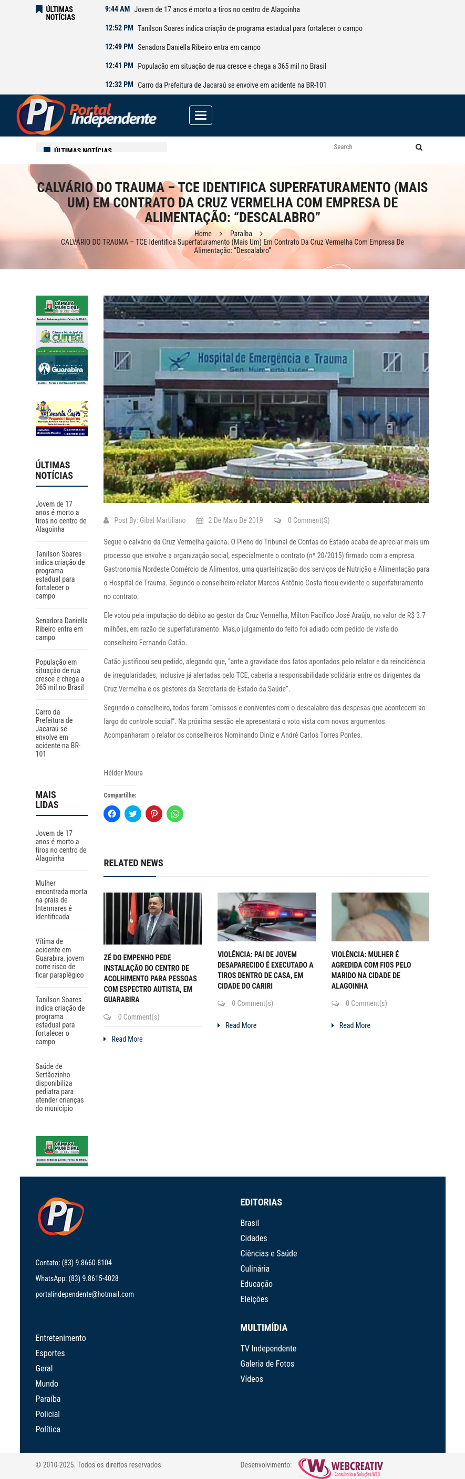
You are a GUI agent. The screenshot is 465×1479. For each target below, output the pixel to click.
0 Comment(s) (302, 520)
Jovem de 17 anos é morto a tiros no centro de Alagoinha (216, 9)
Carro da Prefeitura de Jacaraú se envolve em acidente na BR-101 (232, 85)
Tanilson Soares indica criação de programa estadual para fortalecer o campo (250, 28)
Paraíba (241, 233)
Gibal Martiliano (163, 520)
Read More (123, 1039)
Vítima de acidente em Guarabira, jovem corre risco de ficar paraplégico (60, 958)
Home (203, 233)
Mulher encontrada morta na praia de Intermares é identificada (61, 900)
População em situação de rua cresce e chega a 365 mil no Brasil (232, 66)
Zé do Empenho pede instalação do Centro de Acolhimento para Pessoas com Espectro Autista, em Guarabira (150, 978)
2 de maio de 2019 (230, 520)
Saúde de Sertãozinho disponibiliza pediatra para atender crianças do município (60, 1087)
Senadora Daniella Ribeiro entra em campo (199, 47)
